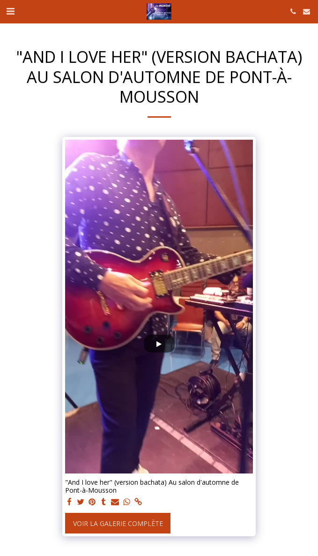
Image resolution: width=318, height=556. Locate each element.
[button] (10, 11)
